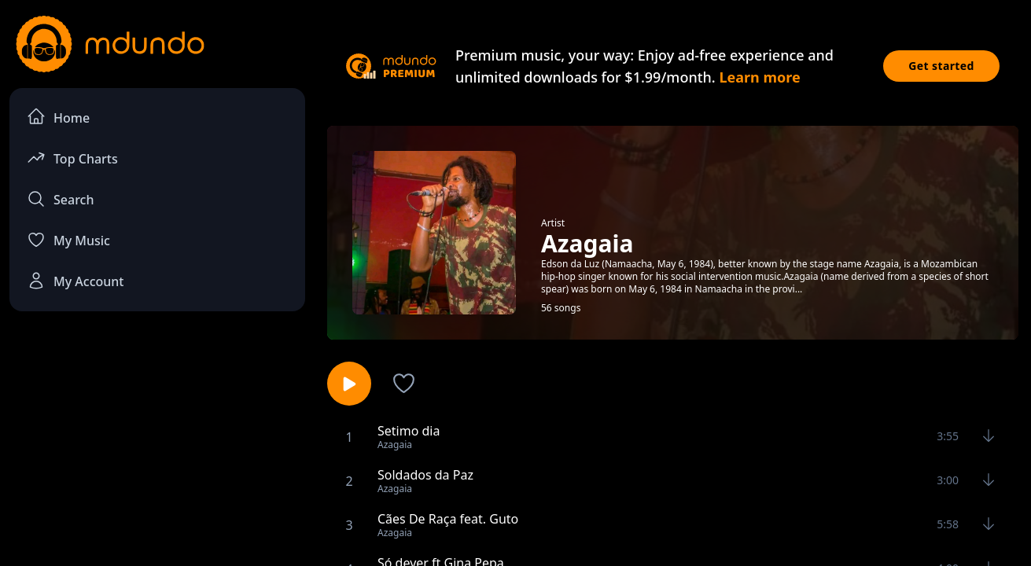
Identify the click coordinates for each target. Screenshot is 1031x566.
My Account (75, 280)
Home (58, 117)
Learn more (759, 77)
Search (60, 198)
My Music (68, 239)
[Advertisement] (157, 453)
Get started (941, 65)
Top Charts (72, 157)
